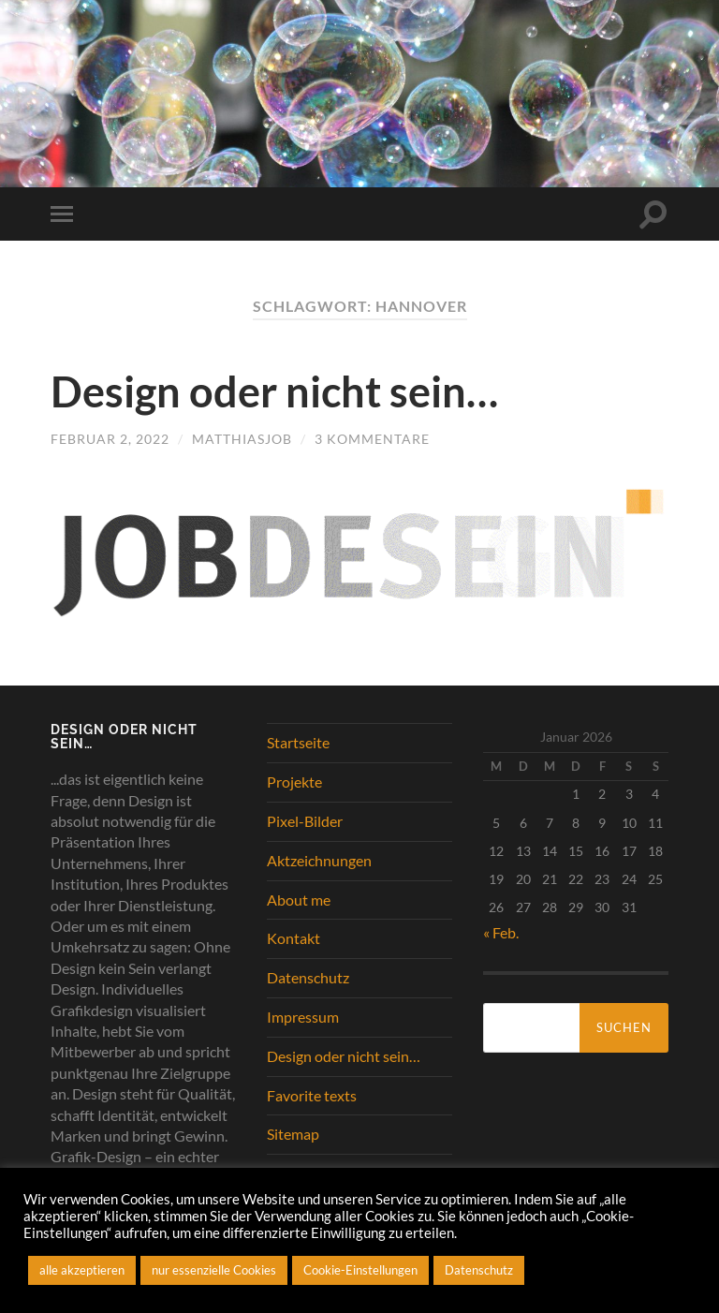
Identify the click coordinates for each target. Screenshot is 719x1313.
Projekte (294, 781)
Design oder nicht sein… (274, 391)
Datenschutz (308, 977)
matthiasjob (242, 439)
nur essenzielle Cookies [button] (214, 1269)
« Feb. (501, 932)
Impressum (303, 1016)
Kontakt (293, 938)
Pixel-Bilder (305, 821)
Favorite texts (312, 1095)
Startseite (298, 742)
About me (298, 899)
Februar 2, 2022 (110, 439)
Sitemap (293, 1134)
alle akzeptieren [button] (82, 1269)
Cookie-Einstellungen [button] (360, 1269)
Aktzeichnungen (319, 860)
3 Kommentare (372, 439)
